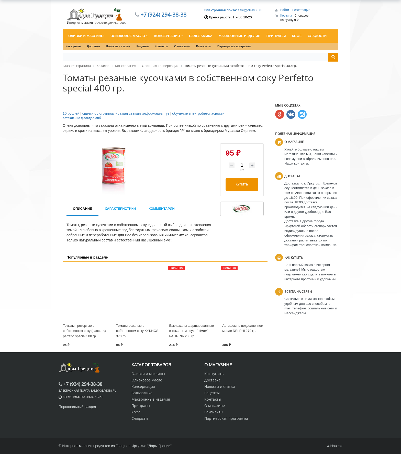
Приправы (140, 405)
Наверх (334, 446)
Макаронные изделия (150, 399)
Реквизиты (203, 46)
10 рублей (71, 113)
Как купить (73, 46)
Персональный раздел (77, 407)
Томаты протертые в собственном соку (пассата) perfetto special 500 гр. (84, 331)
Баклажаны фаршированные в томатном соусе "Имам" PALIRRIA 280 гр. (191, 331)
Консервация (143, 386)
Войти (285, 10)
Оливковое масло (146, 380)
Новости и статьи (118, 46)
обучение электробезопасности (198, 113)
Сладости (139, 418)
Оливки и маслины (148, 373)
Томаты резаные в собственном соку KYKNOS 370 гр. (137, 331)
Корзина (286, 15)
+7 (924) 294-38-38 (163, 14)
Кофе (135, 412)
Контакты (161, 46)
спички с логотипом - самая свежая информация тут (125, 113)
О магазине (182, 46)
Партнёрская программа (234, 46)
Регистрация (301, 10)
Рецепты (143, 46)
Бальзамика (141, 392)
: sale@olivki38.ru (233, 10)
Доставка (93, 46)
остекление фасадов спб (82, 118)
